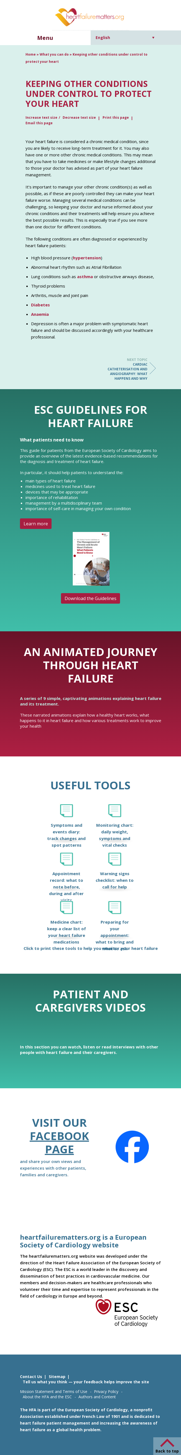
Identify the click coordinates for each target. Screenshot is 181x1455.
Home (31, 54)
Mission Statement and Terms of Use (53, 1391)
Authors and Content (97, 1396)
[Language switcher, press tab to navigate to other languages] (125, 37)
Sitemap (57, 1376)
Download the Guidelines (90, 598)
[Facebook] (132, 1147)
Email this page (39, 123)
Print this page (116, 117)
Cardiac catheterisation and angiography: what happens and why (125, 369)
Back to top (167, 1451)
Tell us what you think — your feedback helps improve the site (86, 1381)
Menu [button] (45, 38)
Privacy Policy (106, 1391)
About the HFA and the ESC (47, 1396)
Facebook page (59, 1142)
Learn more (36, 524)
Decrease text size (79, 117)
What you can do (54, 54)
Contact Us (31, 1376)
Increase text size (41, 117)
